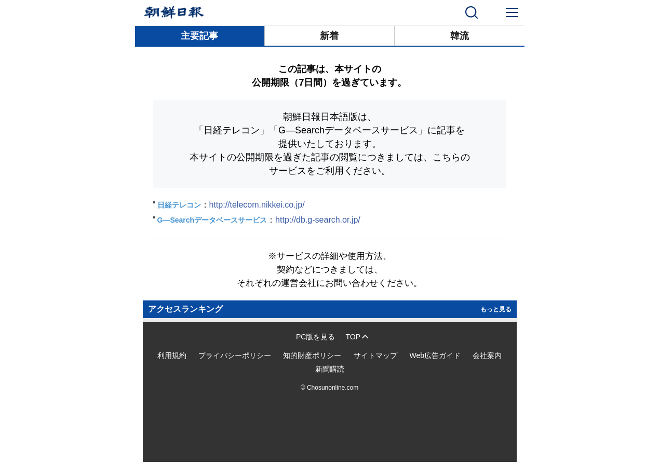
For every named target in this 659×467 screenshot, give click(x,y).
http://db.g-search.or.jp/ (317, 219)
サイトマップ (375, 355)
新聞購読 (329, 369)
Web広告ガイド (435, 355)
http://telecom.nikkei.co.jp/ (257, 204)
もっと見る (496, 309)
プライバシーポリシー (234, 355)
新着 (329, 36)
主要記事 (199, 36)
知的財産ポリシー (312, 355)
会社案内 (487, 355)
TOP (352, 337)
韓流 (459, 36)
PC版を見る (315, 337)
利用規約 (171, 355)
